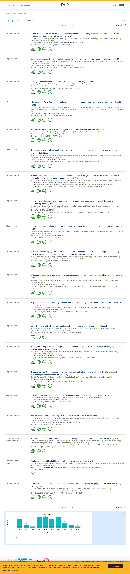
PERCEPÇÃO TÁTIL (55, 332)
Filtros (8, 21)
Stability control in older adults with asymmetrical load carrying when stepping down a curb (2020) (71, 395)
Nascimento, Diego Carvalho (73, 107)
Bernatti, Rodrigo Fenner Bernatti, (53, 182)
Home (8, 5)
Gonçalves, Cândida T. (68, 397)
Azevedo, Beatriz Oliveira (70, 257)
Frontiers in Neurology (43, 235)
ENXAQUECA (49, 67)
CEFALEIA (56, 237)
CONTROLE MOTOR (103, 212)
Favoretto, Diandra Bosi (38, 107)
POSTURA (57, 45)
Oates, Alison (54, 377)
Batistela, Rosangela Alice (39, 377)
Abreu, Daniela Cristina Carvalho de (98, 489)
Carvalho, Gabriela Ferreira (76, 61)
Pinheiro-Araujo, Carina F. (39, 61)
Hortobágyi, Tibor (57, 132)
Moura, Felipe (86, 84)
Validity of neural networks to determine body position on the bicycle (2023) (62, 81)
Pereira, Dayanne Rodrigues (59, 351)
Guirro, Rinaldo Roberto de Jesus (109, 39)
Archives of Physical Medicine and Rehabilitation (51, 43)
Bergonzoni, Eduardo (54, 107)
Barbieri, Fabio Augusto (57, 208)
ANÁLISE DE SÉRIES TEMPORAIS (54, 115)
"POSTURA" (31, 21)
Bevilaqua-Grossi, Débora (39, 63)
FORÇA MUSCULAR (63, 358)
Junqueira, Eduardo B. (69, 155)
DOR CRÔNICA (41, 261)
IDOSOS (39, 136)
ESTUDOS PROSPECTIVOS (76, 67)
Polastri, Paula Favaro (47, 206)
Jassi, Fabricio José (37, 257)
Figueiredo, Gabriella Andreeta (58, 307)
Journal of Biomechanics (44, 400)
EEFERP (76, 43)
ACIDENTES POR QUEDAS (45, 161)
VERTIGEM (64, 67)
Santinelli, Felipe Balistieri (78, 206)
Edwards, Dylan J (94, 109)
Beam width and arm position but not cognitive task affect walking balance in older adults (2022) (71, 129)
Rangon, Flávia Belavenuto (39, 39)
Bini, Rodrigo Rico (36, 84)
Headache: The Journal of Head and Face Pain (50, 422)
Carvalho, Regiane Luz (38, 489)
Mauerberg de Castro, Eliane (40, 307)
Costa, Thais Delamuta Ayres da (56, 328)
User (114, 5)
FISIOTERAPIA (65, 45)
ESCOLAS (85, 286)
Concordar (115, 566)
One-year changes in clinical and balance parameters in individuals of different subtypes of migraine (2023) (75, 59)
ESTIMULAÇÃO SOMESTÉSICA (73, 493)
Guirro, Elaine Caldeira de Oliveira (41, 40)
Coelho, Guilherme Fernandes (52, 280)
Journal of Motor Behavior (44, 330)
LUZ (52, 424)
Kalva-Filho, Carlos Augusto (91, 351)
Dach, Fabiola (116, 61)
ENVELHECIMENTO (60, 161)
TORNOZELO (62, 212)
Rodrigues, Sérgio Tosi (62, 206)
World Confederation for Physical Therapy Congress (70, 467)
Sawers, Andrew (80, 132)
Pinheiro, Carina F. (64, 231)
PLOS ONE (39, 210)
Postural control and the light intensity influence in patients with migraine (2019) (64, 461)
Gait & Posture (40, 356)
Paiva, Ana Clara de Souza (75, 328)
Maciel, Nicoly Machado (111, 441)
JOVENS (78, 332)
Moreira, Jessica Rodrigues (76, 441)
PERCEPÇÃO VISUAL (68, 332)
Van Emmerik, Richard (43, 420)
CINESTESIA (79, 381)
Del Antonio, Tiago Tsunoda (52, 257)
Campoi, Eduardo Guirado (87, 155)
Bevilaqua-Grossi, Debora (41, 233)
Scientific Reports (41, 134)
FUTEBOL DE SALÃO (95, 286)
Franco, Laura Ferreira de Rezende (75, 489)
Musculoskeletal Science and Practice (48, 65)
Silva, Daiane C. (107, 61)
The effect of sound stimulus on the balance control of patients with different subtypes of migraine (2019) (74, 438)
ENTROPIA (69, 115)
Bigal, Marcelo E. (108, 231)
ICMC (56, 113)
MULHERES (58, 187)
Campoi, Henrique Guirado (106, 155)
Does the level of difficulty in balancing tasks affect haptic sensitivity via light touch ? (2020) (69, 326)
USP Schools (25, 5)
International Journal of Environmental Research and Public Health (57, 184)
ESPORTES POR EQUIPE (74, 286)
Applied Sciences (41, 113)
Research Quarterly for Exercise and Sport (49, 86)
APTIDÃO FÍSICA (81, 187)
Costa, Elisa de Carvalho (94, 206)
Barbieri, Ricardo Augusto (39, 208)
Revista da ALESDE (42, 284)
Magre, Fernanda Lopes (38, 328)
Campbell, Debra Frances (88, 307)
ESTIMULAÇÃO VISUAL (60, 447)
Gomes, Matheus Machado (54, 489)
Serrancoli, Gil (47, 84)
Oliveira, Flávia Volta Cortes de (82, 280)
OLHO (59, 424)
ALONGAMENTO (99, 187)
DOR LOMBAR (51, 261)
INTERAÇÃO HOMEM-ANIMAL (46, 312)
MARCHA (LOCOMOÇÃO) (110, 286)
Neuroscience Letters (43, 159)
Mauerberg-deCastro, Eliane (107, 328)
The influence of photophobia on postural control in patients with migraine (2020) (64, 416)
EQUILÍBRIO (46, 136)
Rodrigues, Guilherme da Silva (85, 180)
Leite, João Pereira (64, 109)
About (15, 5)
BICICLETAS (72, 88)
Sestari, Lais (82, 418)
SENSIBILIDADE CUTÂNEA (66, 381)
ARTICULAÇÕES (78, 212)
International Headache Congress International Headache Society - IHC (78, 445)
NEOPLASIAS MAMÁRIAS (45, 45)
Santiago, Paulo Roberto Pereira (62, 84)
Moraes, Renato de (90, 39)
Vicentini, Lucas (67, 280)
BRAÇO (60, 136)
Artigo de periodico (12, 33)
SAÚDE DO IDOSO (57, 493)
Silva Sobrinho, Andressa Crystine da (42, 180)
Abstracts (39, 467)
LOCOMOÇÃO (48, 402)
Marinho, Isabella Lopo (57, 39)
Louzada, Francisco (90, 107)
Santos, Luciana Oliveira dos (88, 377)
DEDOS (39, 332)
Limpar (124, 20)
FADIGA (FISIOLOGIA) (44, 212)
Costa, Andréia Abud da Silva (40, 132)
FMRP (81, 43)
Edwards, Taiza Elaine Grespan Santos (112, 109)
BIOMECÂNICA (42, 88)
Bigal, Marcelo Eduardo (52, 443)
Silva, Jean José (36, 397)
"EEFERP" (19, 21)
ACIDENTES (41, 67)
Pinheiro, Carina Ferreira (38, 418)
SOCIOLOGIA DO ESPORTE (45, 286)
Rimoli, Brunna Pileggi (79, 109)
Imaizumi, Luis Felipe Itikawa (111, 206)
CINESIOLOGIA (52, 88)
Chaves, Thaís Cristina (111, 257)
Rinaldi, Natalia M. (81, 397)
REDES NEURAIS (62, 88)
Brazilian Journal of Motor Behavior (47, 310)
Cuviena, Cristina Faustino (75, 39)
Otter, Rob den (67, 132)
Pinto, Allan (78, 84)
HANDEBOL (73, 358)
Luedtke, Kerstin (53, 231)
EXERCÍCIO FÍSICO (43, 187)
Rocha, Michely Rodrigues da (56, 61)
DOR (55, 424)
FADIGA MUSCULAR (90, 212)
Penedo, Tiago (35, 206)
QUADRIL (70, 212)
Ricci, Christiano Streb (99, 280)
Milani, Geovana (36, 155)
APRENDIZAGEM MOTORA (90, 161)
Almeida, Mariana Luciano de (64, 180)
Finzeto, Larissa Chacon (104, 180)
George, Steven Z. (98, 257)
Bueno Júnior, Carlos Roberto (73, 182)
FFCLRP (63, 284)
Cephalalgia (39, 445)
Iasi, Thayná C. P (74, 307)
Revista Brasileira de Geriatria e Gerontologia (50, 491)
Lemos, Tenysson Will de (107, 107)
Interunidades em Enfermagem (104, 184)
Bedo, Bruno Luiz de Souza (39, 351)
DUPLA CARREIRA (60, 286)
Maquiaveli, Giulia (36, 280)
